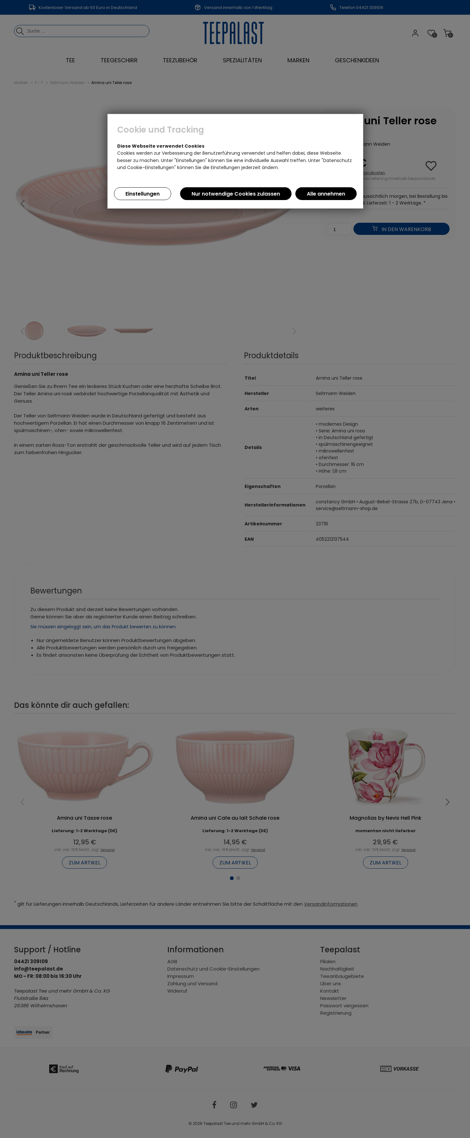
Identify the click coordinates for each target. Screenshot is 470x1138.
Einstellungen (142, 193)
